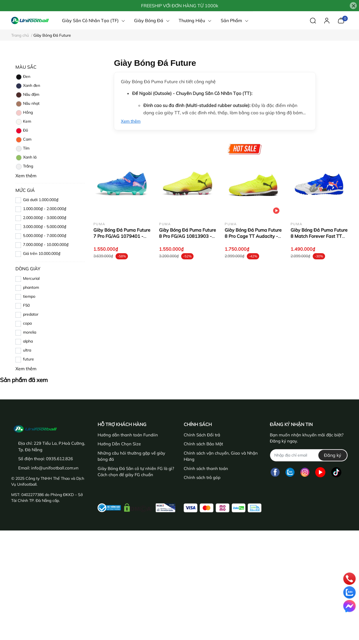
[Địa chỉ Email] (309, 455)
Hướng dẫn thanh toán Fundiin (128, 434)
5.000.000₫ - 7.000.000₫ (44, 235)
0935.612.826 (59, 458)
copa (27, 323)
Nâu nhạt (27, 104)
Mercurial (31, 278)
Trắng (24, 166)
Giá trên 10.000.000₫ (41, 253)
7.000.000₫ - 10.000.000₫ (45, 244)
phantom (31, 287)
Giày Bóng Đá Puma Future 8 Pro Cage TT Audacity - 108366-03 (253, 236)
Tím (22, 148)
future (28, 359)
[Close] (353, 5)
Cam (23, 139)
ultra (27, 350)
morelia (29, 332)
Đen (22, 77)
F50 (26, 305)
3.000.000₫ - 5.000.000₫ (44, 226)
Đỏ (21, 130)
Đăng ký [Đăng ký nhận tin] (332, 455)
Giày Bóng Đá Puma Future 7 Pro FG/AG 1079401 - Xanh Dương (121, 236)
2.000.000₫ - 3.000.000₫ (44, 217)
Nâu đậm (27, 95)
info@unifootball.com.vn (55, 468)
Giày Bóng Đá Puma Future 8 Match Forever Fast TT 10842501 (319, 236)
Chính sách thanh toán (206, 468)
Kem (23, 121)
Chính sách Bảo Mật (203, 443)
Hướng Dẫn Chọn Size (119, 443)
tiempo (29, 296)
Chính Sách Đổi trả (202, 434)
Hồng (24, 113)
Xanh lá (25, 157)
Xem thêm (131, 121)
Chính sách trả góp (202, 477)
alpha (28, 341)
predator (30, 314)
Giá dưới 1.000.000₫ (40, 199)
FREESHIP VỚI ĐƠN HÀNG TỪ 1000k (179, 5)
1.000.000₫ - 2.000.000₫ (44, 208)
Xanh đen (27, 86)
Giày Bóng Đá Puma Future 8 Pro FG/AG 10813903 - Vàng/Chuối (187, 236)
